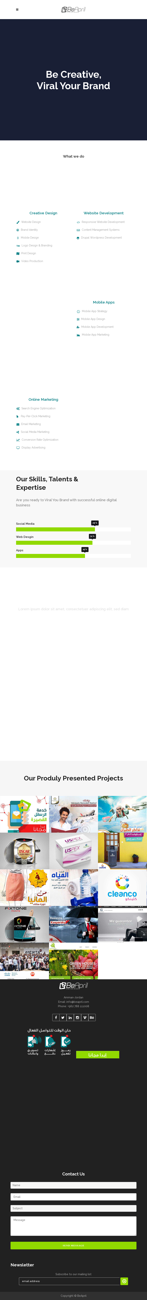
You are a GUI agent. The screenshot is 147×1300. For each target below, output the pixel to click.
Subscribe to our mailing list (73, 1274)
